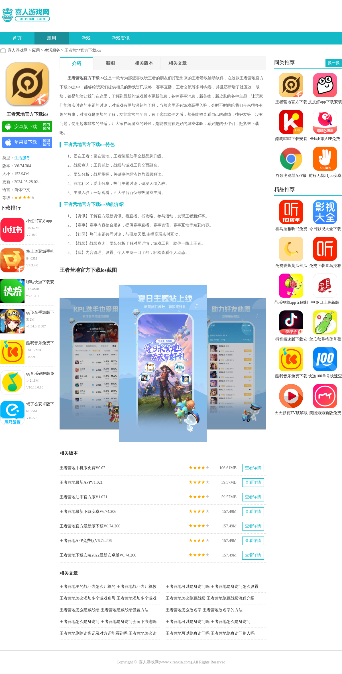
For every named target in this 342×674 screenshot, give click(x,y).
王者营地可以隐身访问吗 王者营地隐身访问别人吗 (210, 633)
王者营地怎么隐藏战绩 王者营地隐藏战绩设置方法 (104, 610)
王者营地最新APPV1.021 (81, 482)
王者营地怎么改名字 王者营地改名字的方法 (204, 610)
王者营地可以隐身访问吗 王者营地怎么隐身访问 (208, 622)
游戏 (86, 38)
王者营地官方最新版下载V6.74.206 (90, 526)
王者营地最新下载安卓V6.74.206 (88, 511)
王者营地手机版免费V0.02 (82, 468)
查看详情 (253, 468)
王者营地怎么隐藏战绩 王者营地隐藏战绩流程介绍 (210, 598)
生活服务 (52, 50)
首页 (17, 38)
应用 (51, 38)
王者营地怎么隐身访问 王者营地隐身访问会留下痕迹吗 (108, 622)
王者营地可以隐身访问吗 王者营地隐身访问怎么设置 (212, 586)
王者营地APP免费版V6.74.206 (86, 541)
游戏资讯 (120, 38)
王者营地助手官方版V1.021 (83, 497)
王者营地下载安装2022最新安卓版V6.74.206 (98, 555)
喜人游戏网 (18, 50)
